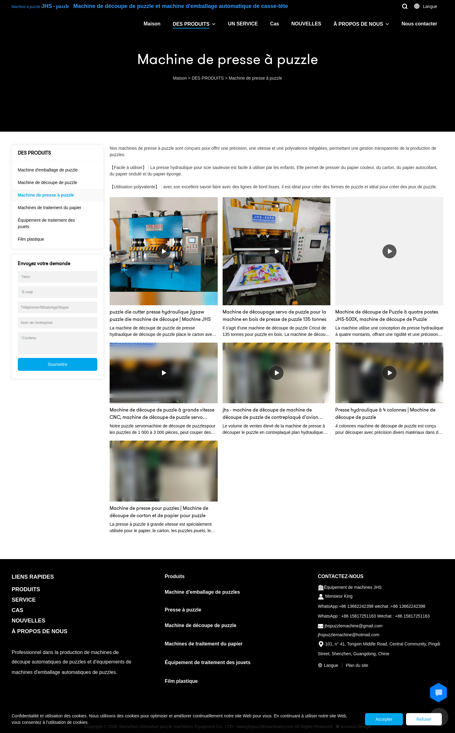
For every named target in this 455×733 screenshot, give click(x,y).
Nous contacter (419, 23)
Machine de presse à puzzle (255, 78)
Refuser (421, 719)
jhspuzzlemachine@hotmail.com (348, 634)
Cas (274, 23)
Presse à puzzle (183, 609)
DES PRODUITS (191, 24)
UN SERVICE (243, 23)
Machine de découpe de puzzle (47, 182)
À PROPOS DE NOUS (358, 24)
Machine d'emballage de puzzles (202, 592)
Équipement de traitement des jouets (46, 223)
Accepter (377, 719)
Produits (175, 576)
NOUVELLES (306, 23)
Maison (152, 23)
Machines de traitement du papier (49, 207)
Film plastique (31, 239)
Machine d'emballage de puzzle (48, 169)
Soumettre (58, 364)
